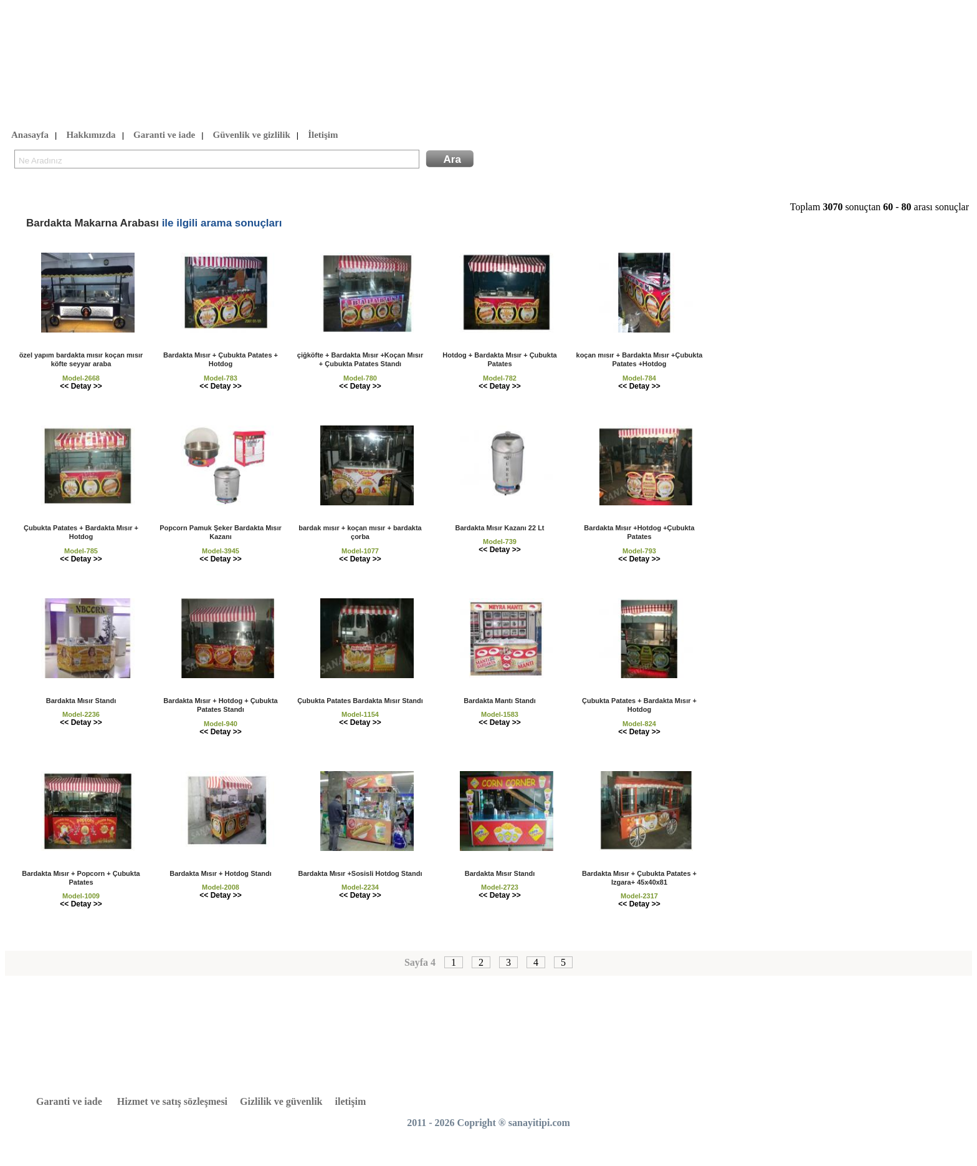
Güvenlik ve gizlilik (251, 135)
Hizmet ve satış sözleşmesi (172, 1101)
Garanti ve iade (164, 135)
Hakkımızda (90, 135)
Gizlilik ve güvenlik (281, 1101)
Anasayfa (30, 135)
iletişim (350, 1101)
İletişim (323, 135)
